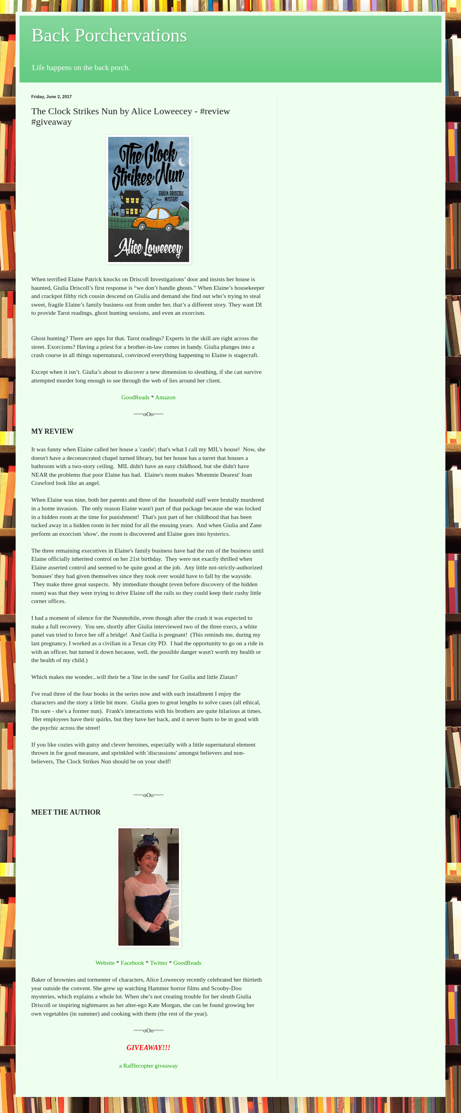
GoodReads (136, 397)
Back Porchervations (109, 35)
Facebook (132, 962)
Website (104, 962)
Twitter (158, 962)
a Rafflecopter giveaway (148, 1065)
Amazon (165, 397)
